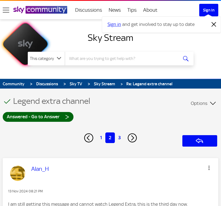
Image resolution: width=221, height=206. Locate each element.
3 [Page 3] (119, 137)
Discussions (88, 10)
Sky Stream (110, 37)
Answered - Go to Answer (38, 116)
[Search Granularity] (46, 58)
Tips (132, 10)
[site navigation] (6, 10)
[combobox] (123, 58)
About (150, 10)
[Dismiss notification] (214, 24)
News (115, 10)
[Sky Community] (40, 10)
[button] (209, 168)
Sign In (208, 10)
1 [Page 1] (101, 137)
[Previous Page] (88, 137)
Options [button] (199, 103)
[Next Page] (132, 137)
